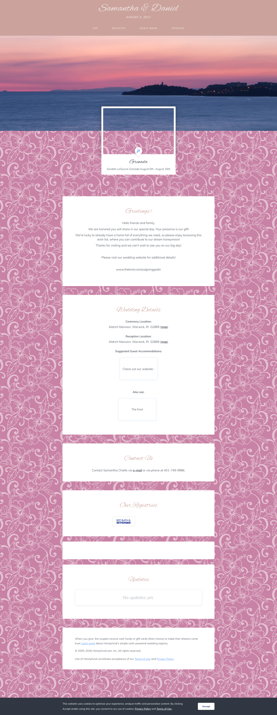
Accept (206, 706)
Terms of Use (143, 659)
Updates (178, 28)
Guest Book (149, 28)
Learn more (88, 643)
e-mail (137, 470)
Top (95, 28)
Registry (119, 28)
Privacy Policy (165, 659)
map (164, 327)
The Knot (137, 409)
